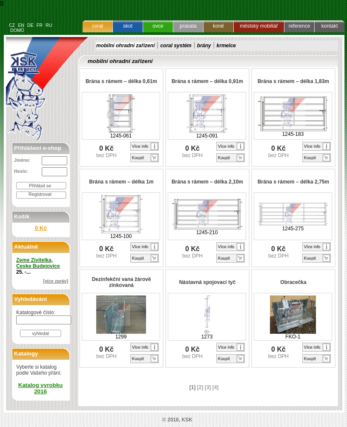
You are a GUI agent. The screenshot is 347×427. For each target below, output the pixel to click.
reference (299, 26)
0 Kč (41, 228)
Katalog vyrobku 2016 (40, 388)
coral (97, 26)
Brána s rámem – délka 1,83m (293, 81)
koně (218, 26)
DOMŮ (17, 30)
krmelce (226, 46)
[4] (215, 387)
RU (49, 25)
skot (127, 26)
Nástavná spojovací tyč (207, 282)
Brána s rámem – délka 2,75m (293, 182)
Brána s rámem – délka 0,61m (121, 81)
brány (204, 46)
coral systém (175, 46)
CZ (12, 25)
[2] (200, 387)
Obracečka (293, 282)
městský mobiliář (259, 26)
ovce (157, 26)
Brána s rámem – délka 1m (121, 182)
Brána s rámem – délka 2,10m (207, 182)
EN (21, 25)
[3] (208, 387)
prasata (188, 26)
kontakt (329, 26)
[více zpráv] (55, 281)
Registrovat (40, 194)
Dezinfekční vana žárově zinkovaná (121, 282)
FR (40, 25)
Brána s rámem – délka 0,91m (207, 81)
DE (30, 25)
